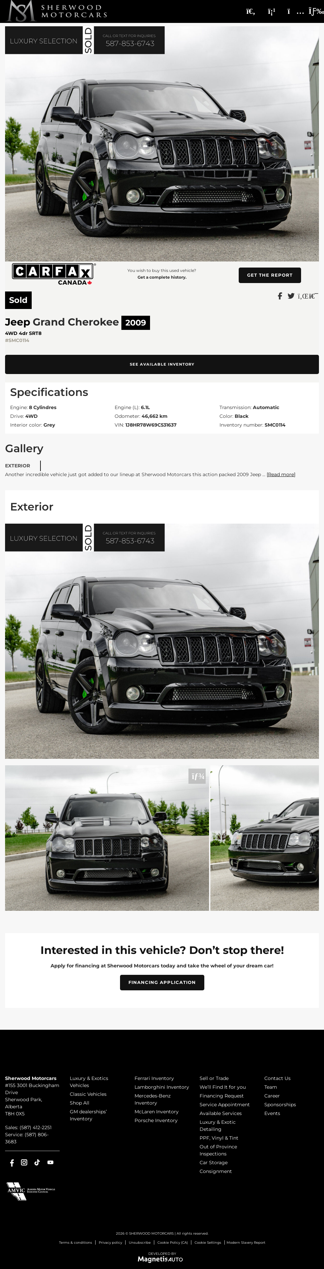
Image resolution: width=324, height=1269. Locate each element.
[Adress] (292, 11)
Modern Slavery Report (246, 1242)
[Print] (313, 295)
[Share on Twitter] (290, 295)
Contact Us (277, 1078)
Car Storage (214, 1162)
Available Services (221, 1113)
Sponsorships (280, 1105)
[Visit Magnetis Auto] (162, 1259)
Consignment (216, 1171)
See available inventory (162, 364)
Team (270, 1087)
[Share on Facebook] (280, 295)
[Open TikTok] (37, 1162)
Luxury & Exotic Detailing (218, 1125)
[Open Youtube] (50, 1162)
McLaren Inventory (157, 1112)
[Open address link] (32, 1099)
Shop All (79, 1103)
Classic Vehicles (88, 1094)
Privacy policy (110, 1242)
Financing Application (162, 982)
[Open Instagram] (24, 1162)
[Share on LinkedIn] (302, 295)
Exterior (17, 466)
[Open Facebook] (11, 1162)
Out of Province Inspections (218, 1150)
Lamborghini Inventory (162, 1087)
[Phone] (271, 11)
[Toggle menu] (311, 11)
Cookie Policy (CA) (172, 1242)
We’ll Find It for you (223, 1087)
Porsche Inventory (156, 1120)
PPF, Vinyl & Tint (219, 1138)
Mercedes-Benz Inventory (153, 1099)
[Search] (250, 11)
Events (272, 1113)
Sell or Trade (214, 1078)
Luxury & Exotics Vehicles (89, 1081)
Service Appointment (225, 1105)
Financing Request (222, 1096)
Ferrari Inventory (154, 1078)
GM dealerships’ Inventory (88, 1115)
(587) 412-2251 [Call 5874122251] (36, 1127)
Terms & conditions (75, 1242)
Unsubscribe (140, 1242)
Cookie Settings (208, 1242)
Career (272, 1096)
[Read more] (281, 474)
